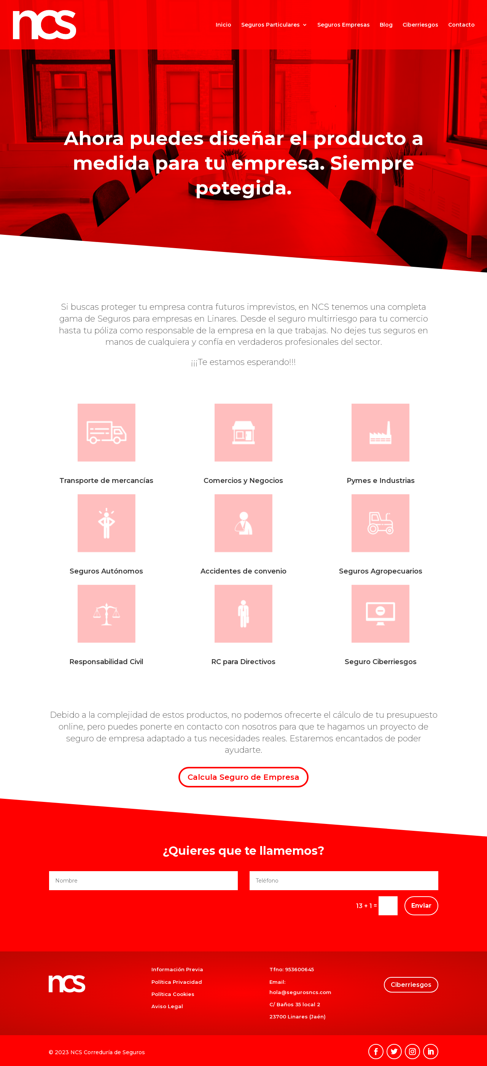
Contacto (461, 25)
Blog (386, 25)
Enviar (421, 905)
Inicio (223, 25)
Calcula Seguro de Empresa (243, 777)
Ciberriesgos (420, 25)
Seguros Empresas (343, 25)
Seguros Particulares (270, 25)
